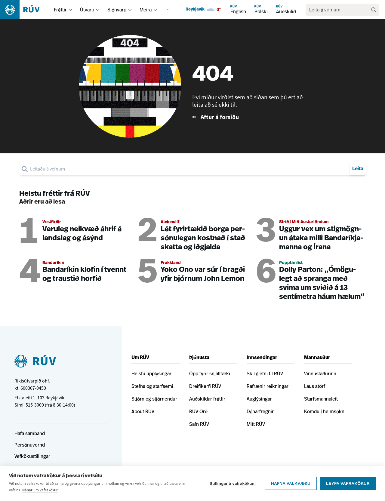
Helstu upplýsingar (151, 373)
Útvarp (87, 9)
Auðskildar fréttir (207, 399)
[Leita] (374, 10)
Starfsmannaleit (321, 399)
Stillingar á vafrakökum (233, 483)
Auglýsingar (259, 399)
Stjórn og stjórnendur (154, 399)
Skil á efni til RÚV (265, 373)
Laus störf (314, 386)
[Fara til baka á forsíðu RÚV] (250, 117)
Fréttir (60, 9)
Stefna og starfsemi (152, 386)
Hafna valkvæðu (290, 483)
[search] (339, 9)
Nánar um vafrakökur (40, 490)
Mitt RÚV (256, 424)
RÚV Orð (198, 411)
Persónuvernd (29, 445)
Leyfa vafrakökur (348, 483)
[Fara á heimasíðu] (25, 9)
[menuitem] (70, 9)
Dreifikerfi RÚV (205, 386)
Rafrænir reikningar (267, 386)
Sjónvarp (116, 9)
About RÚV (142, 411)
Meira (146, 9)
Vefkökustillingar (32, 456)
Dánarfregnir (260, 411)
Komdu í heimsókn (324, 411)
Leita (357, 169)
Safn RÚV (199, 424)
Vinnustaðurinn (320, 373)
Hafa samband (29, 433)
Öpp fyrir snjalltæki (209, 373)
